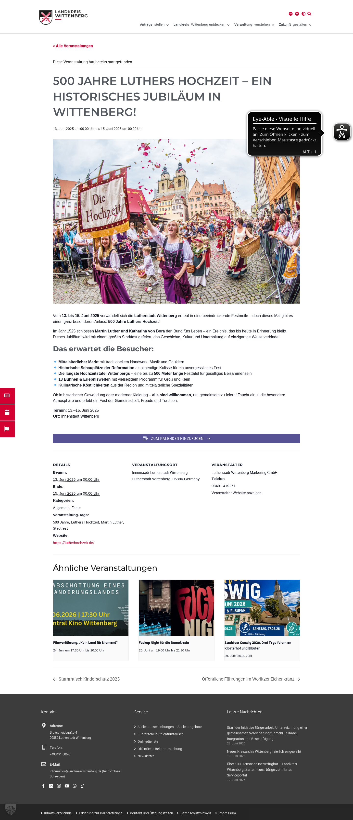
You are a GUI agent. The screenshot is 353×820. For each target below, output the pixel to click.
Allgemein (61, 507)
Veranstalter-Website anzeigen (236, 492)
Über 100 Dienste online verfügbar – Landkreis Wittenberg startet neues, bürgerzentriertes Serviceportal (262, 769)
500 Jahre (61, 522)
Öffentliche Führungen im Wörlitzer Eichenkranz (248, 679)
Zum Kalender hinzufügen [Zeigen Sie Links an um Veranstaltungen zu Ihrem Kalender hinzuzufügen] (177, 439)
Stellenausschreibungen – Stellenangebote (170, 726)
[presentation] (90, 608)
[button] (11, 809)
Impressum (227, 813)
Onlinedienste (148, 741)
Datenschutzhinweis (195, 813)
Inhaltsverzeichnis (58, 813)
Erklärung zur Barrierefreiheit (101, 813)
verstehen (254, 25)
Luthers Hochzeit (85, 522)
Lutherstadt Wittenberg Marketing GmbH (244, 472)
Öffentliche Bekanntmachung (160, 748)
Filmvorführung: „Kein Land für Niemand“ (85, 642)
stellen (154, 25)
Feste (76, 507)
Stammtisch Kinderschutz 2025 (89, 679)
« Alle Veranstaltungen (73, 45)
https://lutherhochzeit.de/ (73, 542)
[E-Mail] (43, 764)
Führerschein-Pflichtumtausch (161, 734)
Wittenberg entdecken (201, 25)
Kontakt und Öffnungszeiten (151, 813)
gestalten (295, 25)
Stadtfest (60, 528)
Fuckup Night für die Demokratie (164, 642)
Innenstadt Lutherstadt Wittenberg (160, 472)
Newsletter (146, 756)
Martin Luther (112, 522)
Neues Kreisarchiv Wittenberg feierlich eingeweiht (264, 751)
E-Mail (55, 765)
